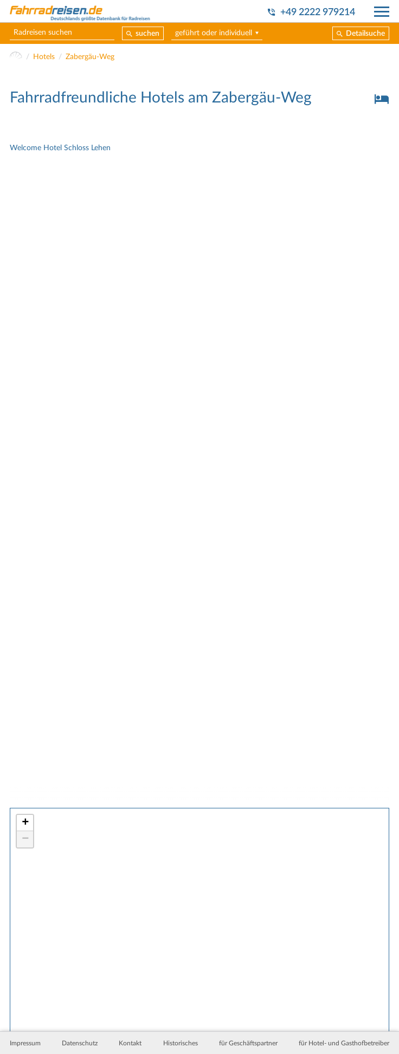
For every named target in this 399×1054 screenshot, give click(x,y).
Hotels (44, 57)
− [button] (25, 839)
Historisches (180, 1043)
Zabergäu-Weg (90, 57)
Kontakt (130, 1043)
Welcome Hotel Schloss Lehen (60, 148)
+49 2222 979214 (317, 12)
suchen (147, 33)
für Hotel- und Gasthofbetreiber (344, 1043)
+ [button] (25, 823)
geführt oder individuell (213, 33)
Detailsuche (365, 33)
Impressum (25, 1043)
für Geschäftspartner (248, 1043)
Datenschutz (80, 1043)
